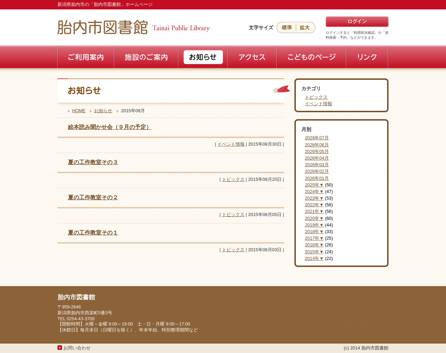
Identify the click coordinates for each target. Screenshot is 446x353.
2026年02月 (317, 171)
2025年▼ (314, 184)
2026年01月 (317, 178)
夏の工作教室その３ (93, 162)
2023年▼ (314, 198)
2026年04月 (317, 158)
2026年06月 (317, 144)
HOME (78, 110)
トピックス (233, 179)
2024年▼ (314, 191)
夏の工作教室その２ (93, 197)
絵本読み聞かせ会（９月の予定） (110, 127)
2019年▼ (314, 225)
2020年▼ (314, 218)
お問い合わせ (77, 348)
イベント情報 (231, 144)
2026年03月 (317, 164)
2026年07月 (317, 137)
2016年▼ (314, 244)
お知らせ (103, 110)
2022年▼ (314, 204)
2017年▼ (314, 238)
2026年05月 (317, 151)
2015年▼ (314, 251)
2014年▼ (314, 258)
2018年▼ (314, 231)
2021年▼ (314, 211)
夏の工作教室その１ (93, 233)
